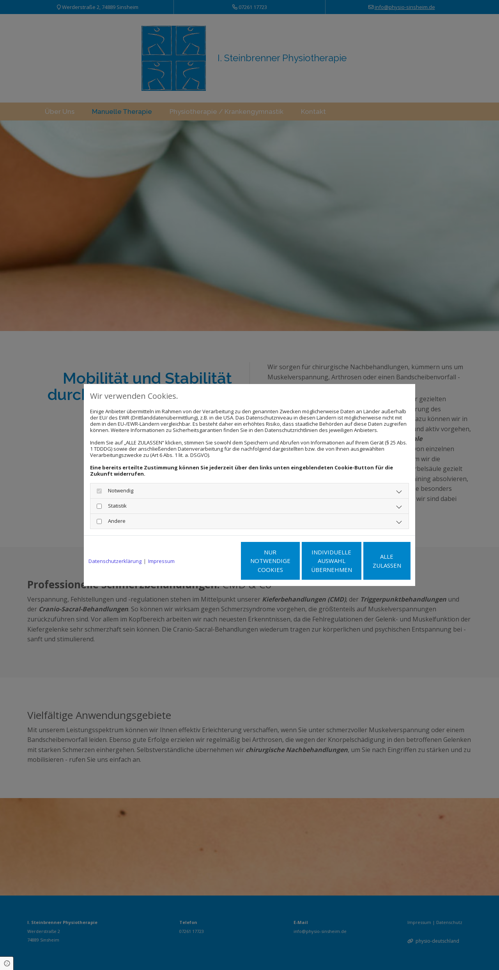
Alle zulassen (374, 561)
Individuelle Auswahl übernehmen (300, 561)
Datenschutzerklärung (115, 561)
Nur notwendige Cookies (226, 561)
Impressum (161, 561)
